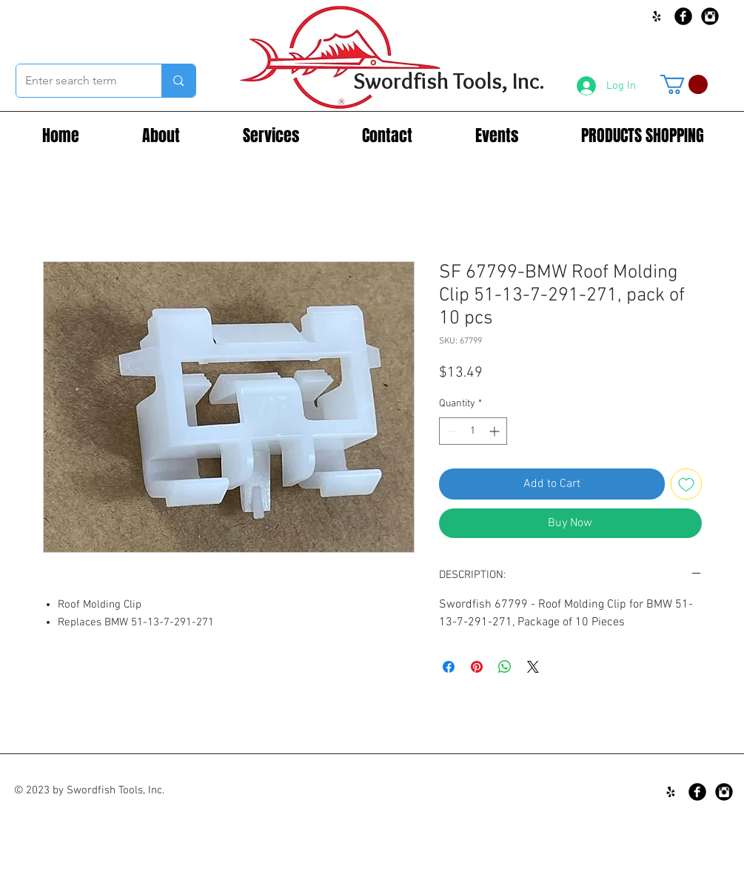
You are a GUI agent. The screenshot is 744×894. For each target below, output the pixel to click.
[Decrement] (450, 431)
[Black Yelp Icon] (657, 16)
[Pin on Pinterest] (477, 667)
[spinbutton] (473, 431)
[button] (684, 84)
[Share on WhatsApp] (505, 667)
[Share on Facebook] (449, 667)
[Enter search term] (78, 80)
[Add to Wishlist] (686, 484)
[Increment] (495, 431)
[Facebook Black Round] (683, 16)
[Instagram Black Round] (710, 16)
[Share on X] (533, 667)
